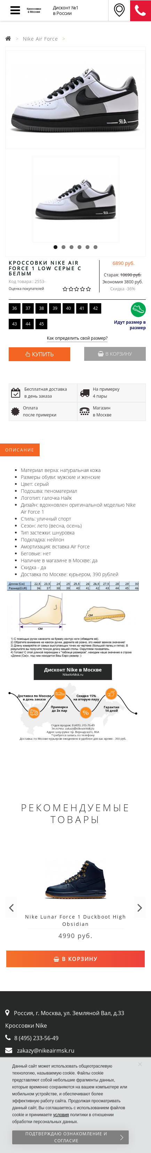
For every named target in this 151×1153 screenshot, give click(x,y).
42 (95, 308)
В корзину (115, 353)
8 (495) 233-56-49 (36, 1038)
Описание (19, 450)
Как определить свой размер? (77, 338)
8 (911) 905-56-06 (140, 10)
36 (14, 308)
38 (41, 308)
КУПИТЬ (43, 354)
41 (82, 308)
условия (61, 1114)
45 (41, 324)
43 (14, 324)
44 (28, 324)
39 (55, 308)
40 (68, 308)
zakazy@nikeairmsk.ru (45, 1050)
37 (28, 308)
